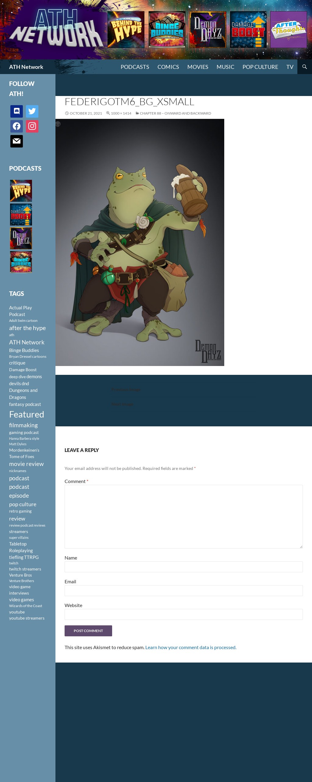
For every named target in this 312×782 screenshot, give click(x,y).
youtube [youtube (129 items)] (17, 611)
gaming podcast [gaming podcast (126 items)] (24, 432)
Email (70, 581)
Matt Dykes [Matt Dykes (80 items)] (18, 444)
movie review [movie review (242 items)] (26, 463)
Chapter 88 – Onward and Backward (175, 113)
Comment (76, 481)
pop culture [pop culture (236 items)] (22, 504)
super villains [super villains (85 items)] (19, 537)
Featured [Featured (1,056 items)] (26, 414)
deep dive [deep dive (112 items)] (17, 376)
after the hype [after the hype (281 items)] (27, 327)
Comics (168, 66)
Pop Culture (260, 66)
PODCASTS (135, 66)
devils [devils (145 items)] (15, 383)
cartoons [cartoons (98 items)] (39, 356)
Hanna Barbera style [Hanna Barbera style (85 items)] (24, 438)
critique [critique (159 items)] (17, 362)
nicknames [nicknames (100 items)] (17, 470)
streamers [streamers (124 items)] (18, 531)
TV (289, 66)
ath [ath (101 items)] (11, 334)
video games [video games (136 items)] (21, 599)
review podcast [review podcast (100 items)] (21, 525)
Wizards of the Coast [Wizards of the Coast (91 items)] (25, 606)
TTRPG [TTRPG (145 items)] (31, 557)
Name (71, 557)
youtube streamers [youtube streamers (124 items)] (26, 617)
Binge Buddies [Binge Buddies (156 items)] (24, 350)
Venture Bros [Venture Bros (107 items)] (20, 575)
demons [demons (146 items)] (34, 376)
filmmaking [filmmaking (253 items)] (23, 424)
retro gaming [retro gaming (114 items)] (20, 511)
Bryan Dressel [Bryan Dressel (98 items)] (20, 356)
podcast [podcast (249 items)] (19, 478)
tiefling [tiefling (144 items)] (16, 557)
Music (225, 66)
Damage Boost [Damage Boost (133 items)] (23, 369)
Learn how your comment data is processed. (190, 647)
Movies (197, 66)
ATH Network (26, 66)
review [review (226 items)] (17, 518)
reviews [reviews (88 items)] (39, 525)
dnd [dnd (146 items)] (25, 383)
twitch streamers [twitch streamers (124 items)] (25, 568)
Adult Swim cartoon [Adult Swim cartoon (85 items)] (23, 320)
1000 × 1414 (121, 113)
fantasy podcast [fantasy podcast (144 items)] (25, 404)
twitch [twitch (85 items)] (13, 563)
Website (73, 605)
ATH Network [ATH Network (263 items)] (26, 342)
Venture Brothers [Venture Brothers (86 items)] (21, 581)
